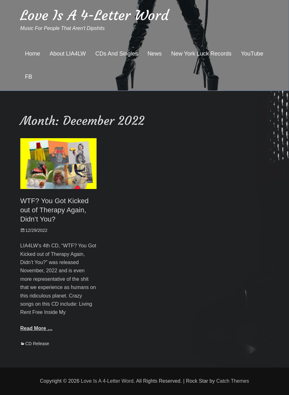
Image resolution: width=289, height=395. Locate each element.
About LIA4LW (68, 53)
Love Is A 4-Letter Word (94, 15)
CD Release (37, 343)
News (155, 53)
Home (32, 53)
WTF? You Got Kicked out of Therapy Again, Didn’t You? (54, 210)
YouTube (252, 53)
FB (28, 77)
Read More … (36, 328)
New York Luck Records (201, 53)
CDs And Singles (116, 53)
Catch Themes (232, 381)
